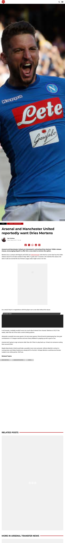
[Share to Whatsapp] (32, 245)
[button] (59, 2)
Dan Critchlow (11, 238)
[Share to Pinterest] (39, 245)
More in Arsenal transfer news (20, 536)
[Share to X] (29, 245)
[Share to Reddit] (36, 245)
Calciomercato (35, 255)
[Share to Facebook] (25, 245)
